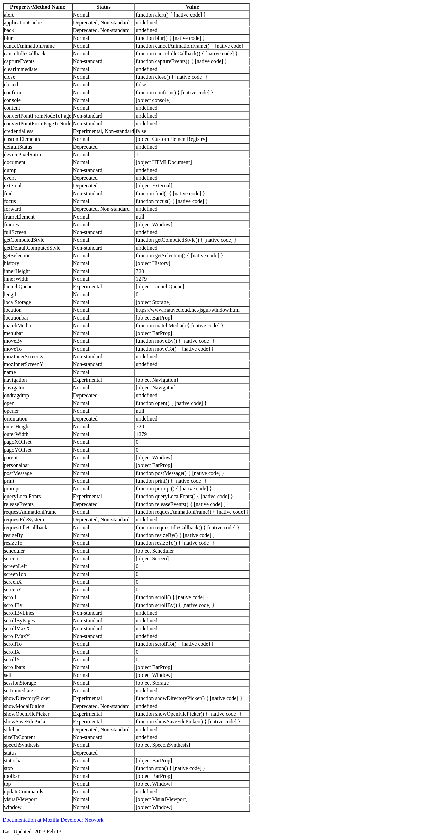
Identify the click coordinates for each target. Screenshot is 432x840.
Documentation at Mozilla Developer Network (53, 820)
